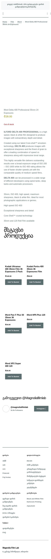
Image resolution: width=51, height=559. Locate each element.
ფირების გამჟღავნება (11, 493)
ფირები (6, 455)
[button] (3, 13)
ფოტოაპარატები (33, 455)
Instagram (41, 409)
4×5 (4, 469)
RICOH (29, 461)
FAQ (4, 532)
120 (4, 465)
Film (12, 22)
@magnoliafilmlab (19, 407)
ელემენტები (32, 487)
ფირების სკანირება (11, 517)
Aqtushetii (31, 506)
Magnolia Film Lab (11, 548)
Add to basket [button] (13, 282)
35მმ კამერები (32, 465)
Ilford (19, 22)
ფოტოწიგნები (8, 528)
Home (5, 22)
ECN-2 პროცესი (9, 513)
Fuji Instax (7, 477)
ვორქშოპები (32, 493)
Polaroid (6, 473)
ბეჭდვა (5, 523)
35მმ (4, 461)
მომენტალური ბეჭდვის (36, 476)
